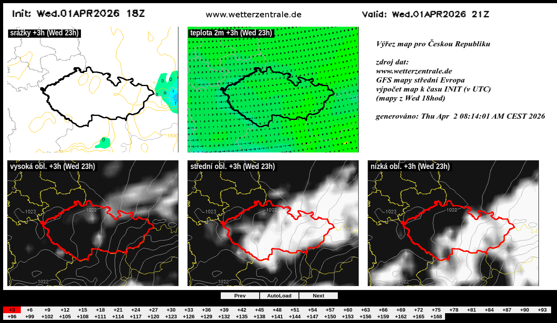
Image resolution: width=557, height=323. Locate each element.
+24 (135, 310)
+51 (294, 310)
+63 (365, 310)
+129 (206, 316)
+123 (171, 316)
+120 (153, 316)
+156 (365, 316)
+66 (383, 310)
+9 (47, 310)
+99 (29, 316)
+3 (12, 310)
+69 (400, 310)
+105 (65, 316)
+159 (383, 316)
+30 (171, 310)
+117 (135, 316)
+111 (100, 316)
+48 (277, 310)
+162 (401, 316)
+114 (118, 316)
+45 (259, 310)
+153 (348, 316)
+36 (206, 310)
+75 (436, 310)
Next (318, 296)
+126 (188, 316)
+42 (241, 310)
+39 (224, 310)
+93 (542, 310)
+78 (453, 310)
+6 (30, 310)
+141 (277, 316)
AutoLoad (279, 296)
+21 (118, 310)
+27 (153, 310)
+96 (11, 316)
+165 (418, 316)
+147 (312, 316)
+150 (330, 316)
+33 (188, 310)
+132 (224, 316)
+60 (347, 310)
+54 (312, 310)
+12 (65, 310)
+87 (506, 310)
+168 (436, 316)
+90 (524, 310)
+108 (82, 316)
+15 (82, 310)
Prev (240, 296)
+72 (418, 310)
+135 (241, 316)
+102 (47, 316)
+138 (259, 316)
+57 (330, 310)
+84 (489, 310)
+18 (100, 310)
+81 (471, 310)
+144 (294, 316)
